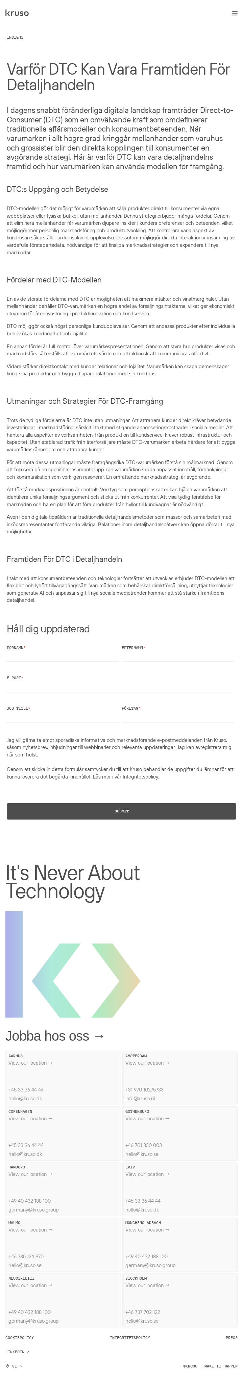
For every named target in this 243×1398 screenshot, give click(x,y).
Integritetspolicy (140, 776)
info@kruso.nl (140, 1098)
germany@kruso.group (33, 1209)
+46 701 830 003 (143, 1145)
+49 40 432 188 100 (29, 1200)
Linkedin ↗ (17, 1351)
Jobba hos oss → (55, 1036)
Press (232, 1338)
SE (14, 1366)
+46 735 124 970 (26, 1256)
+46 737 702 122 (142, 1311)
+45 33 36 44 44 (26, 1089)
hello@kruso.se (142, 1153)
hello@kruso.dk (25, 1098)
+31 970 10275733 (144, 1089)
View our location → (30, 1062)
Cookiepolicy (19, 1338)
